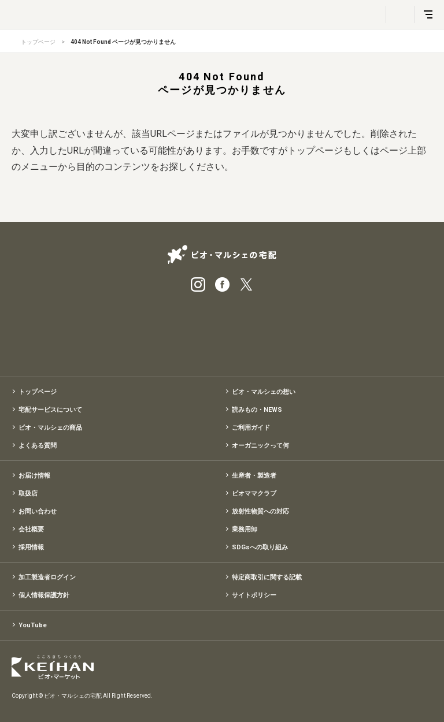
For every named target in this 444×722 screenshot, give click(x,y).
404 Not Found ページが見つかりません (123, 42)
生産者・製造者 (254, 475)
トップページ (38, 42)
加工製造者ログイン (47, 577)
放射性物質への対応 (260, 511)
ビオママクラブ (254, 493)
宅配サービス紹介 (164, 330)
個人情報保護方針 (43, 595)
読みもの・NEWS (257, 410)
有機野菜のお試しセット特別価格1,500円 (222, 330)
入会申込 (280, 330)
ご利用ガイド (251, 427)
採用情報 (31, 547)
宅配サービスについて (50, 410)
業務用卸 (244, 529)
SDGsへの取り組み (260, 547)
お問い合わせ (37, 511)
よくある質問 (37, 445)
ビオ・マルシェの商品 (50, 427)
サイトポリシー (254, 595)
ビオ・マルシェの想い (263, 392)
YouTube (32, 625)
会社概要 (31, 529)
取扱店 (28, 493)
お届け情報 (34, 475)
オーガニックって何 (260, 445)
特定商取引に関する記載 (267, 577)
